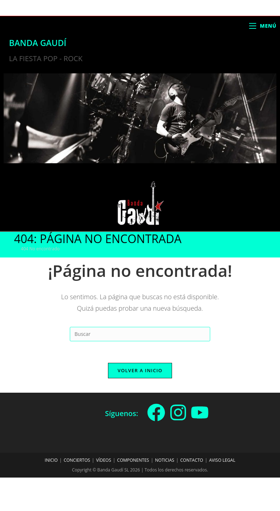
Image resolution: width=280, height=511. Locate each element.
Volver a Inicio (140, 370)
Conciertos (77, 460)
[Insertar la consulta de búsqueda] (140, 334)
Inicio (51, 460)
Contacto (191, 460)
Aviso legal (222, 460)
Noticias (164, 460)
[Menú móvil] (262, 26)
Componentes (133, 460)
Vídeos (103, 460)
